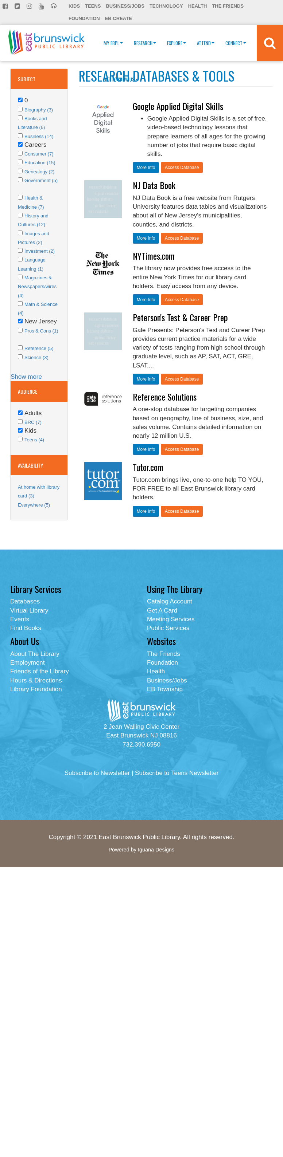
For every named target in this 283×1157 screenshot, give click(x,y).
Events (19, 619)
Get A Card (162, 610)
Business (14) (38, 136)
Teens (93, 6)
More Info (146, 167)
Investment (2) (39, 251)
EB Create (118, 18)
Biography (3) (38, 110)
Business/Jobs (125, 6)
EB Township (165, 689)
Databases (25, 601)
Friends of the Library (39, 671)
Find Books (25, 628)
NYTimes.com (154, 255)
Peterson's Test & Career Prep (180, 317)
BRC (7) (33, 422)
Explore (176, 43)
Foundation (84, 18)
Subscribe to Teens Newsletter (176, 773)
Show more (26, 376)
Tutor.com (148, 466)
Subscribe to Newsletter (97, 773)
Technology (166, 6)
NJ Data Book (154, 185)
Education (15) (39, 162)
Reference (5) (38, 348)
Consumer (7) (38, 154)
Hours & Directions (36, 680)
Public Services (168, 628)
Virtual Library (29, 610)
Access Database (182, 167)
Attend (205, 43)
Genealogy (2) (39, 171)
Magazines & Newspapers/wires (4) (37, 286)
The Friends (228, 6)
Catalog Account (169, 601)
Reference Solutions (165, 396)
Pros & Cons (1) (41, 331)
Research (145, 43)
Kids (74, 6)
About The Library (34, 653)
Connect (235, 43)
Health (197, 6)
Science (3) (36, 357)
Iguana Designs (156, 850)
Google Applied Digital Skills (178, 106)
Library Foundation (36, 689)
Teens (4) (34, 439)
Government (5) (41, 180)
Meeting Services (170, 619)
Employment (27, 662)
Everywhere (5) (34, 505)
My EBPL (113, 43)
